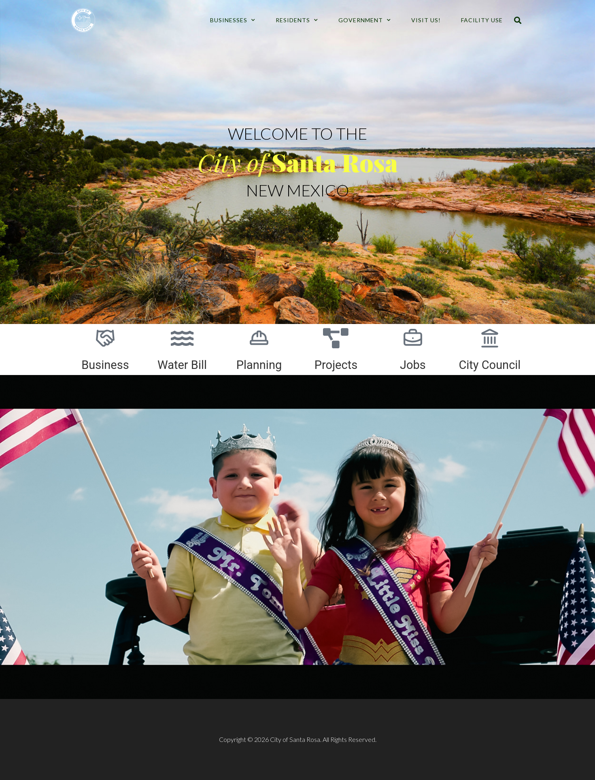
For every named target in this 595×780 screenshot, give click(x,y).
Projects (335, 365)
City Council (490, 365)
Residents (297, 20)
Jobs (413, 365)
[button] (517, 20)
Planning (259, 365)
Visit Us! (426, 20)
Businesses (232, 20)
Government (364, 20)
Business (105, 365)
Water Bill (182, 365)
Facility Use (482, 20)
